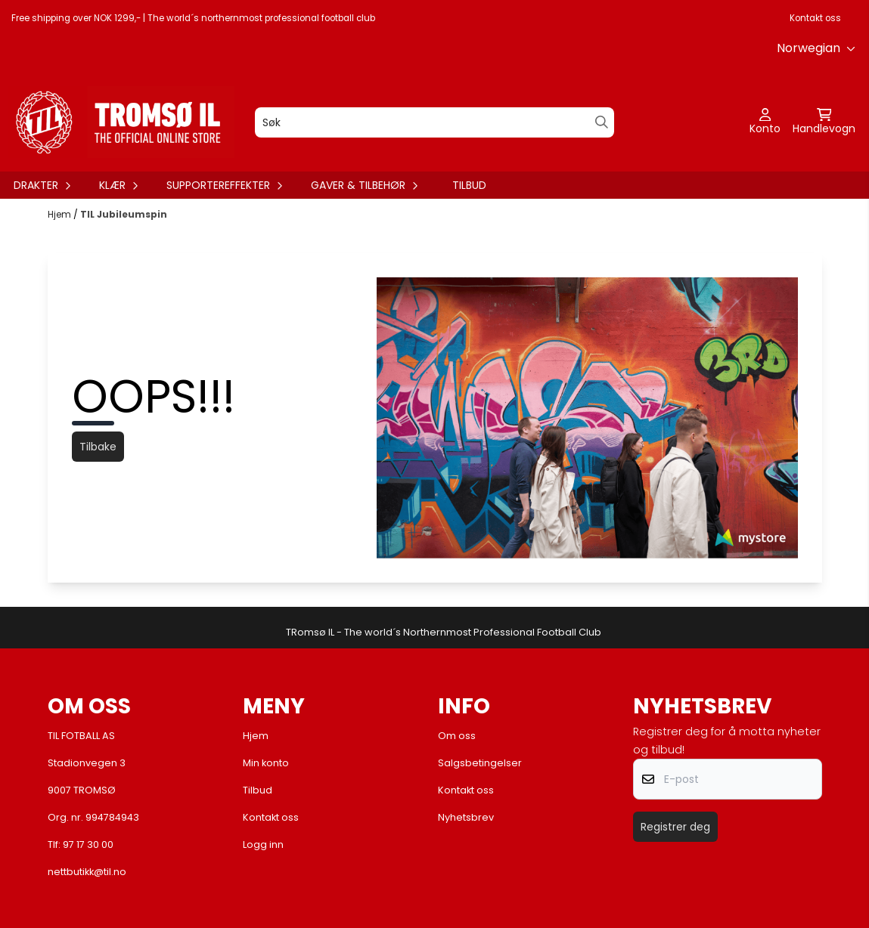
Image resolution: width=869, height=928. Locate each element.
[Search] (601, 122)
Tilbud (469, 185)
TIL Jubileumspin (123, 214)
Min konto (266, 762)
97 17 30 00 (88, 844)
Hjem (60, 214)
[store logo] (121, 122)
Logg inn (263, 844)
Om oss (457, 735)
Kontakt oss (815, 18)
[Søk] (434, 122)
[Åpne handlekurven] (824, 122)
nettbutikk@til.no (87, 871)
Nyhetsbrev (466, 817)
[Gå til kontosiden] (765, 122)
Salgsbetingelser (480, 762)
